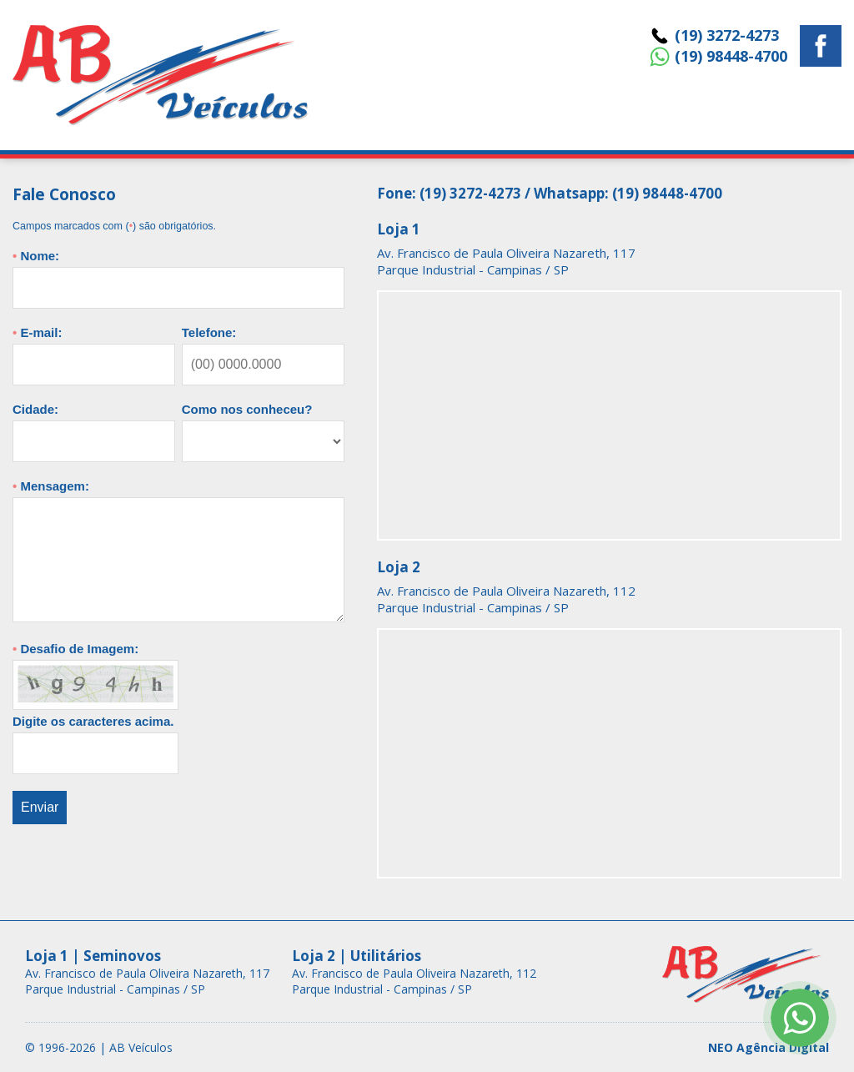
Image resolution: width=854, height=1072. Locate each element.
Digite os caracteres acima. (93, 721)
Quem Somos (671, 104)
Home (406, 104)
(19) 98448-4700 (731, 56)
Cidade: (35, 409)
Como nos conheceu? (247, 409)
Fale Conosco (787, 104)
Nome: (36, 256)
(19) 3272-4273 (727, 35)
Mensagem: (51, 486)
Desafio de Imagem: (75, 649)
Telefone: (209, 332)
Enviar (39, 807)
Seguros (570, 104)
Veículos (484, 104)
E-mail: (37, 332)
